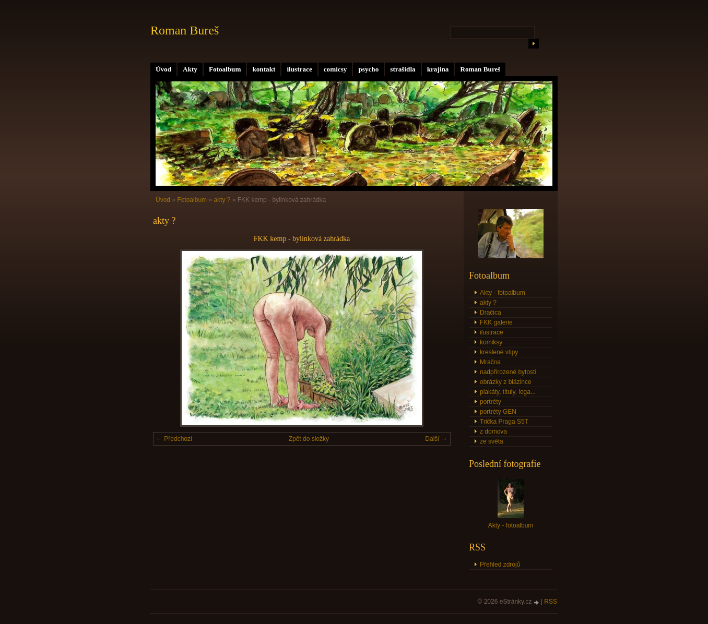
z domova (493, 431)
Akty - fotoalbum (502, 292)
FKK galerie (496, 322)
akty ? (222, 199)
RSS (550, 601)
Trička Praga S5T (504, 421)
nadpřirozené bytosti (508, 372)
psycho (368, 69)
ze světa (491, 441)
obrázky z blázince (506, 382)
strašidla (402, 69)
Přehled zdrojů (500, 564)
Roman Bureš (480, 69)
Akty (190, 69)
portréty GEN (498, 411)
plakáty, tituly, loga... (508, 391)
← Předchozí (174, 438)
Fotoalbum (225, 69)
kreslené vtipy (499, 352)
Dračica (490, 312)
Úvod (163, 69)
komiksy (491, 342)
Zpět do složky (309, 438)
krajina (438, 69)
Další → (436, 438)
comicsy (335, 69)
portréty (490, 401)
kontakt (263, 69)
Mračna (490, 362)
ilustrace (299, 69)
